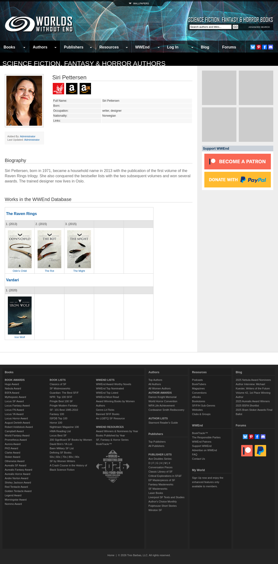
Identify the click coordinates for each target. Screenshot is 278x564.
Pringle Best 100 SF (61, 401)
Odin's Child (20, 270)
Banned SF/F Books (107, 414)
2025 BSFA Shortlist (247, 405)
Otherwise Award (14, 461)
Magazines (198, 388)
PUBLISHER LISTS (160, 454)
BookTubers (199, 384)
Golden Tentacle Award (18, 491)
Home (110, 555)
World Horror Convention (163, 401)
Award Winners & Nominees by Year (117, 431)
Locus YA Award (14, 414)
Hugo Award (12, 384)
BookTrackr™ (104, 444)
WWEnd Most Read (107, 397)
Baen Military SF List (62, 448)
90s (77, 456)
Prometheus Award (16, 439)
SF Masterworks (158, 488)
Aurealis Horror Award (17, 474)
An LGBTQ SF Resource (110, 418)
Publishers (73, 47)
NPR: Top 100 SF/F (61, 397)
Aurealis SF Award (15, 465)
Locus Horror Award (16, 418)
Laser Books (156, 493)
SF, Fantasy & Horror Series (112, 439)
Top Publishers (157, 441)
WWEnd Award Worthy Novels (113, 384)
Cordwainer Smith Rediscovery (166, 409)
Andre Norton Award (16, 478)
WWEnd (142, 47)
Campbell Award (14, 431)
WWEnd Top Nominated (110, 388)
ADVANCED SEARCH (259, 27)
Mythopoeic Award (15, 397)
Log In (172, 47)
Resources (109, 47)
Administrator (27, 136)
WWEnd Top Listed (107, 392)
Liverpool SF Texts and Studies (166, 497)
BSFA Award (12, 392)
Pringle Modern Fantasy (63, 405)
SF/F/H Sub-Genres (203, 405)
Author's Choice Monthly (163, 501)
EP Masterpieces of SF (162, 480)
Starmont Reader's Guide (163, 422)
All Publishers (156, 446)
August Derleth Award (17, 422)
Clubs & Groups (201, 414)
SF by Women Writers (62, 461)
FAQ (194, 454)
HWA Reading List (60, 431)
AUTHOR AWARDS (160, 392)
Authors (40, 47)
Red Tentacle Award (16, 486)
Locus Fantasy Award (17, 405)
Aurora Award (12, 444)
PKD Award (11, 448)
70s (64, 456)
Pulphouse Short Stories (163, 505)
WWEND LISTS (105, 379)
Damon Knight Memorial (163, 397)
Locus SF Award (14, 401)
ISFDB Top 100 (58, 418)
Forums (229, 47)
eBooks (196, 397)
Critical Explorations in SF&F (165, 475)
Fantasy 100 (57, 414)
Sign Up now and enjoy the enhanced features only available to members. (207, 482)
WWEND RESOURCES (110, 426)
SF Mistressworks (60, 388)
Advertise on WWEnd (204, 450)
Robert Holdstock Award (19, 426)
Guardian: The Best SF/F (64, 392)
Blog (205, 47)
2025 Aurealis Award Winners (253, 401)
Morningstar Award (16, 499)
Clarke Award (12, 452)
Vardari (12, 280)
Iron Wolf (19, 337)
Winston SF (155, 510)
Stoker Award (12, 456)
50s (52, 456)
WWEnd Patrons (201, 441)
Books (9, 47)
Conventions (199, 392)
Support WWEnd (201, 446)
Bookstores (198, 401)
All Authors (155, 384)
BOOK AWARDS (15, 379)
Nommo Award (13, 503)
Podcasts (197, 379)
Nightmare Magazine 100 (64, 426)
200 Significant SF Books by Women (71, 439)
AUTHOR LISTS (158, 418)
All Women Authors (160, 388)
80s (71, 456)
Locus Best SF (58, 435)
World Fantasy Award (17, 435)
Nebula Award (13, 388)
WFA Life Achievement (162, 405)
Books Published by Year (110, 435)
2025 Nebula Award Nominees (253, 379)
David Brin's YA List (61, 444)
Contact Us (198, 458)
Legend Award (13, 495)
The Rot (49, 270)
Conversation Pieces (161, 467)
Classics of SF (58, 384)
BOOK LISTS (58, 379)
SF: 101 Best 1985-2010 (64, 409)
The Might (79, 270)
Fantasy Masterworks (161, 484)
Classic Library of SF (161, 471)
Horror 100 (56, 422)
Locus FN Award (14, 409)
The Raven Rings (21, 214)
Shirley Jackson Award (18, 482)
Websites (197, 409)
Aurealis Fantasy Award (18, 469)
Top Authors (155, 379)
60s (58, 456)
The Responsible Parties (206, 437)
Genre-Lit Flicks (105, 409)
